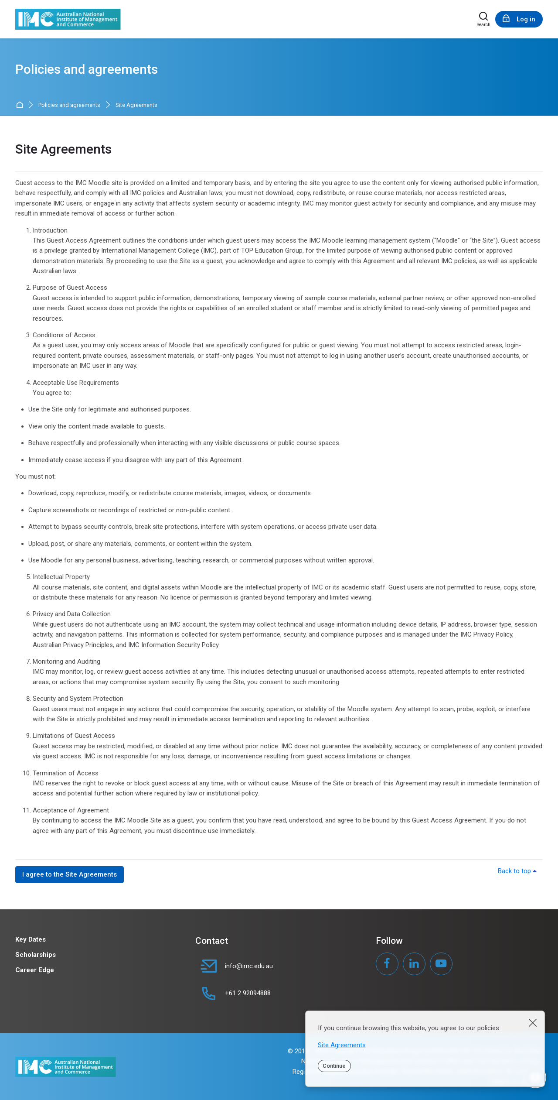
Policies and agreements (69, 105)
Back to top (519, 871)
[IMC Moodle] (68, 19)
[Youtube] (441, 964)
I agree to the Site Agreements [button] (69, 874)
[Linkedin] (414, 964)
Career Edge (34, 970)
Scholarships (35, 955)
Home (21, 105)
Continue (334, 1065)
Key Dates (30, 939)
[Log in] (519, 19)
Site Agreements (342, 1045)
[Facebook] (387, 964)
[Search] (483, 19)
